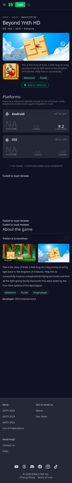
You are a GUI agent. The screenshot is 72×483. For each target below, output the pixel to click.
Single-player (40, 292)
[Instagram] (48, 467)
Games (15, 17)
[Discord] (32, 467)
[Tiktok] (56, 467)
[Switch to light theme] (29, 4)
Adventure (29, 77)
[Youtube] (16, 467)
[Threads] (24, 467)
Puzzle (43, 77)
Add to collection (35, 85)
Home (5, 17)
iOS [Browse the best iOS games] (4, 28)
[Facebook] (40, 467)
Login (20, 4)
